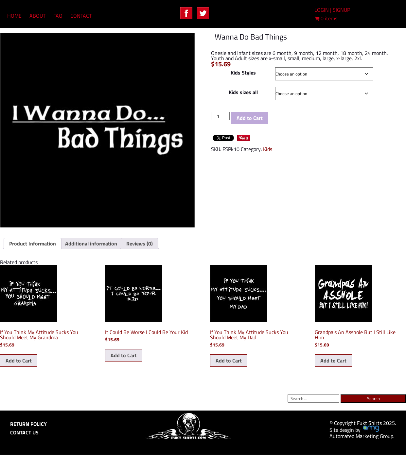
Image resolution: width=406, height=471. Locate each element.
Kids (267, 149)
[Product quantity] (220, 116)
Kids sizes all (243, 92)
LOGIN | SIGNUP (332, 10)
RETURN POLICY (28, 424)
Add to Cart (250, 118)
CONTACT (81, 16)
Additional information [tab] (91, 243)
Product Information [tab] (32, 243)
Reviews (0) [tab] (139, 243)
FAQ (57, 16)
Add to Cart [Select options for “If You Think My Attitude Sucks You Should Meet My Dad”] (229, 360)
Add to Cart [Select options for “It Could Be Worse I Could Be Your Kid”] (124, 355)
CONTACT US (24, 432)
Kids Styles (243, 72)
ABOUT (37, 16)
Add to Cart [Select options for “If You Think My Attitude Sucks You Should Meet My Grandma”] (19, 360)
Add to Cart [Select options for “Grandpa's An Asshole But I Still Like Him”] (333, 360)
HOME (14, 16)
